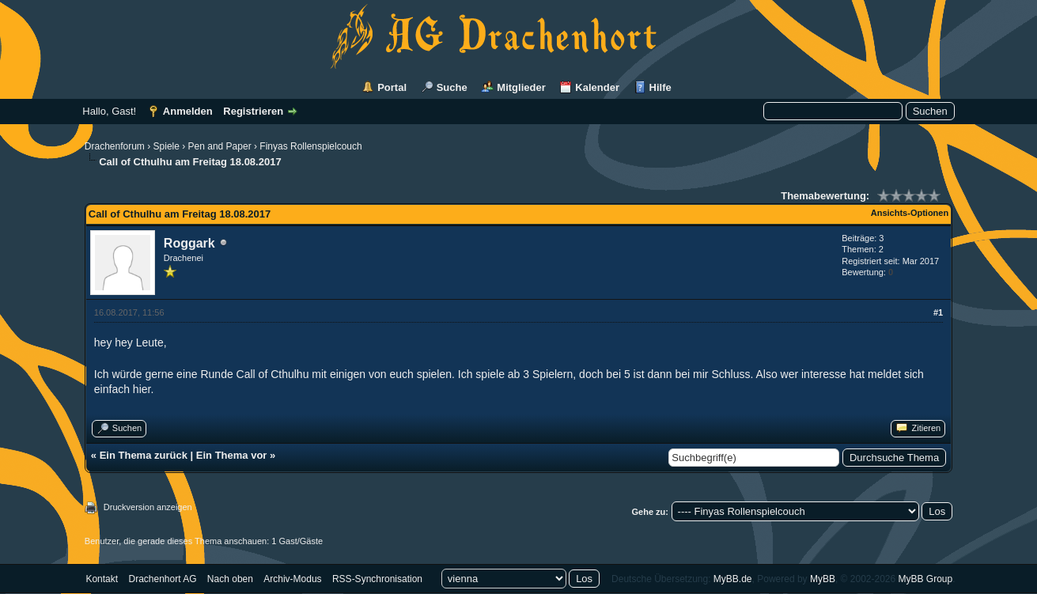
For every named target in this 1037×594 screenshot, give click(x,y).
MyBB (822, 579)
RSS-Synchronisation (377, 579)
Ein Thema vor (231, 455)
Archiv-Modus (292, 579)
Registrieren (253, 111)
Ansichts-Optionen (909, 213)
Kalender (597, 87)
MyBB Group (926, 579)
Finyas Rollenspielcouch (310, 146)
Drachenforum (115, 146)
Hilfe (660, 87)
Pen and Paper (220, 146)
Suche (452, 87)
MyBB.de (732, 579)
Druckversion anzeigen (148, 507)
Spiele (166, 146)
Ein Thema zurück (143, 455)
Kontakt (101, 579)
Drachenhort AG (162, 579)
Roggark (189, 243)
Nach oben (230, 579)
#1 (938, 312)
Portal (392, 87)
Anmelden (188, 111)
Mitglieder (521, 87)
